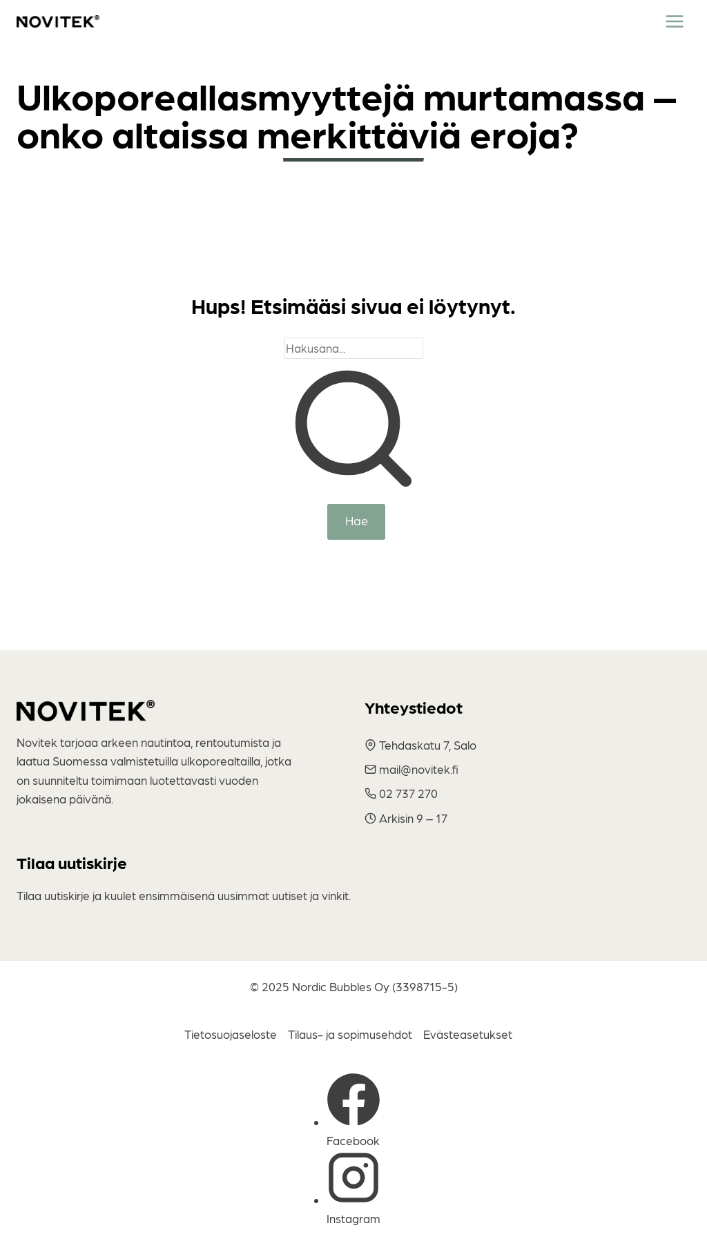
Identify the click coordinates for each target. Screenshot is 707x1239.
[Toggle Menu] (674, 21)
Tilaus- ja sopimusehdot (350, 1034)
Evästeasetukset (467, 1034)
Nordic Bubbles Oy (340, 986)
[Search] (353, 348)
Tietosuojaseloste (230, 1034)
